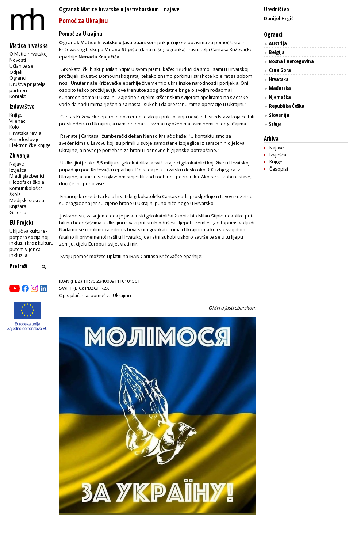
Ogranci (17, 78)
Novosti (17, 60)
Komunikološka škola (26, 191)
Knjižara (17, 206)
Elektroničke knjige (30, 145)
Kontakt (17, 96)
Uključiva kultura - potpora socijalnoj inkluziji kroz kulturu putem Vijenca (31, 240)
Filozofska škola (26, 182)
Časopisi (278, 169)
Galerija (17, 212)
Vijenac (17, 121)
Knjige (16, 114)
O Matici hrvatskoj (28, 53)
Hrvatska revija (25, 133)
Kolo (14, 127)
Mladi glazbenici (26, 175)
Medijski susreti (26, 200)
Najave (16, 163)
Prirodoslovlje (24, 139)
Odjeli (15, 72)
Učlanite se (21, 65)
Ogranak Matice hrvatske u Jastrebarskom (109, 9)
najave (172, 9)
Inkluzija (18, 255)
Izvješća (17, 170)
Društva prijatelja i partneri (28, 87)
